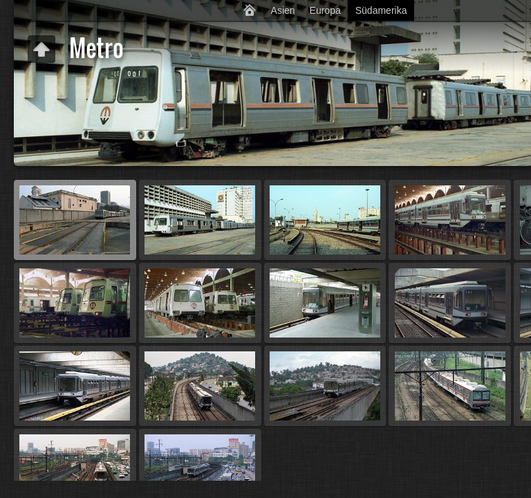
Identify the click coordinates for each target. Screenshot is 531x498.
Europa (325, 10)
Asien (283, 10)
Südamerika (381, 10)
